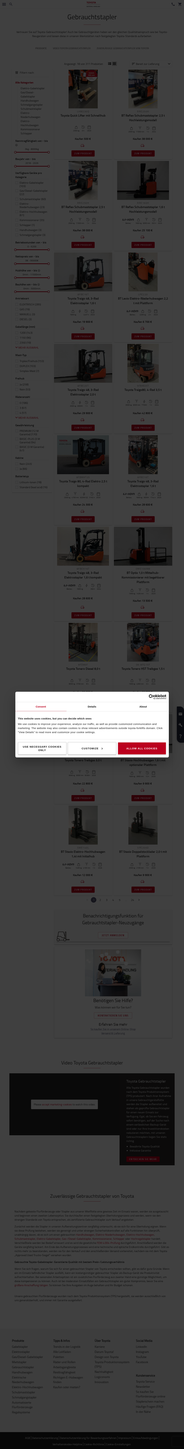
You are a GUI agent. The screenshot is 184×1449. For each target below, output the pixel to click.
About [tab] (143, 706)
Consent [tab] (41, 706)
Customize (92, 748)
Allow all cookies (141, 748)
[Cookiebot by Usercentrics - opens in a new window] (151, 696)
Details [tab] (92, 706)
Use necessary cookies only (42, 748)
